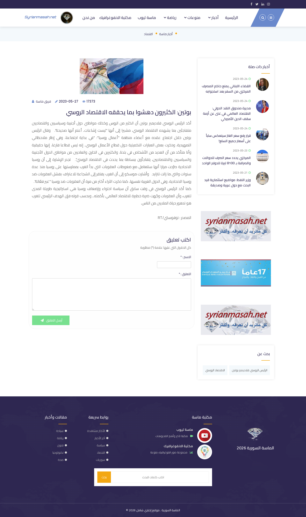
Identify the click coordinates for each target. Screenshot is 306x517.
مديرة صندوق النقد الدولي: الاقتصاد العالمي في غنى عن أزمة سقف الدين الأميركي (227, 113)
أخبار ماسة (166, 34)
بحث (104, 477)
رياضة (171, 17)
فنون (60, 445)
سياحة (60, 431)
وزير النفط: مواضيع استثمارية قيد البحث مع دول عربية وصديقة (227, 182)
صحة (61, 460)
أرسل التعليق (50, 320)
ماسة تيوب (147, 17)
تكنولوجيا (58, 452)
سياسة (101, 445)
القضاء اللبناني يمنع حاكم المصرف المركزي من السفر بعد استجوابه (226, 88)
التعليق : (185, 274)
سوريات (100, 460)
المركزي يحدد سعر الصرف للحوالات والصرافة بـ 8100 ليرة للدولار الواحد (226, 160)
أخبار (215, 17)
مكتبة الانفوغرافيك (115, 17)
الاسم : (185, 257)
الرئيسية (231, 17)
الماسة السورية (170, 510)
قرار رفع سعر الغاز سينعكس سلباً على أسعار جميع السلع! (228, 138)
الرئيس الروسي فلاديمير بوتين (249, 370)
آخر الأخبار (100, 438)
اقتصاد (148, 34)
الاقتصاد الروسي (215, 370)
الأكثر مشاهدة (96, 431)
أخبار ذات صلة (259, 66)
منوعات (193, 17)
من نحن (88, 17)
